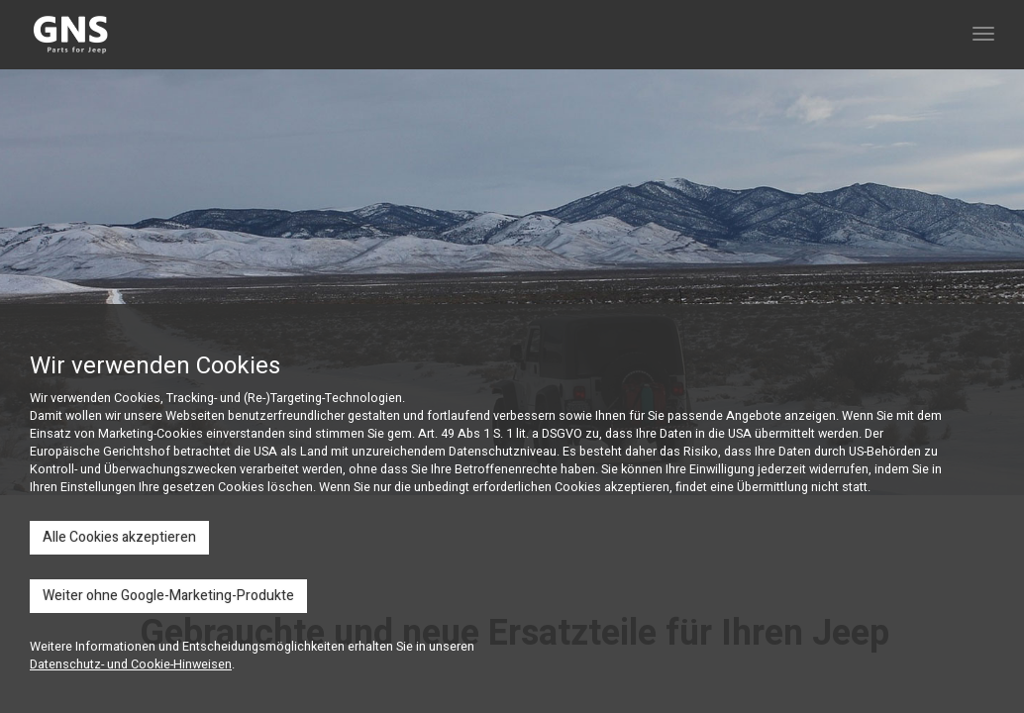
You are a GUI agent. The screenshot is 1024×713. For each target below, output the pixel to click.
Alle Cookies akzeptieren (119, 537)
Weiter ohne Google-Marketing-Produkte (168, 595)
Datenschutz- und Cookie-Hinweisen (131, 664)
